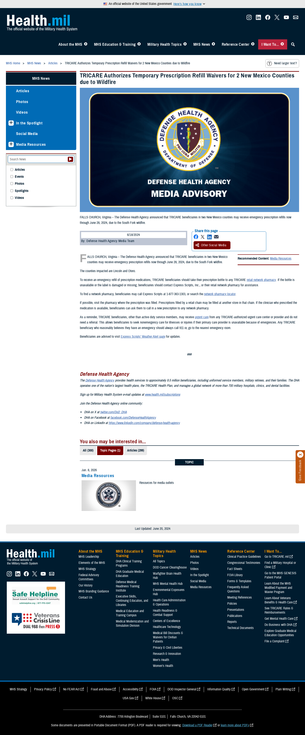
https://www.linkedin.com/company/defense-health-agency (144, 423)
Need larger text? (282, 63)
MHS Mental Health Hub (168, 584)
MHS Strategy (87, 569)
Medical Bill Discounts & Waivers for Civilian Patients (168, 637)
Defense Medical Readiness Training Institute (127, 586)
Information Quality (219, 689)
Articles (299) (135, 450)
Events (19, 177)
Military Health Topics (164, 44)
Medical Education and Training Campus (130, 613)
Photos (22, 101)
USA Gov (128, 698)
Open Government (253, 689)
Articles (22, 90)
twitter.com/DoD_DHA (113, 412)
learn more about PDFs (235, 725)
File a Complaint (274, 641)
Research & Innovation (167, 654)
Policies (232, 603)
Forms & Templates (239, 581)
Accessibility (131, 689)
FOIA (153, 689)
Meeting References (239, 597)
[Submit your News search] (70, 159)
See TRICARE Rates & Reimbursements (279, 610)
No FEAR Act (71, 689)
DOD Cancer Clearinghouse (170, 567)
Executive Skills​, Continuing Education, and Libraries (132, 600)
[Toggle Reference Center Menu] (252, 44)
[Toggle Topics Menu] (185, 44)
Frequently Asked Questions (238, 589)
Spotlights (21, 191)
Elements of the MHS (92, 563)
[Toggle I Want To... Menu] (282, 44)
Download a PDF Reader (197, 725)
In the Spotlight (29, 123)
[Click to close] (300, 454)
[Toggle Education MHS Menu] (139, 44)
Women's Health (163, 666)
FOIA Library (235, 575)
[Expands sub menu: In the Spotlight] (11, 123)
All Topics (159, 561)
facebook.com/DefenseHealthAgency (133, 418)
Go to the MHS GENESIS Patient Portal (280, 575)
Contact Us (85, 597)
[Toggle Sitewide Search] (293, 44)
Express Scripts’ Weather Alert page (143, 336)
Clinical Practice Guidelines (244, 557)
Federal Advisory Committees (89, 577)
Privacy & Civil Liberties (167, 648)
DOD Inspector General (182, 689)
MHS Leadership (89, 557)
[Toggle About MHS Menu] (85, 44)
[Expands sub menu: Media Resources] (11, 144)
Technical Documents (240, 628)
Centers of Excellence (166, 621)
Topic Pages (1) (110, 450)
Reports (232, 622)
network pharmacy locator (219, 294)
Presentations (235, 610)
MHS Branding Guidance (94, 591)
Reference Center (236, 44)
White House (153, 698)
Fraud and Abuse (101, 689)
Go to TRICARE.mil (277, 557)
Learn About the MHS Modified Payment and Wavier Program (278, 587)
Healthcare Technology (167, 627)
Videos (22, 112)
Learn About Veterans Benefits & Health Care (279, 600)
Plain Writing (283, 689)
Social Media (27, 133)
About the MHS (70, 44)
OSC (175, 698)
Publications (234, 616)
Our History (86, 585)
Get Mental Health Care (279, 619)
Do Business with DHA (279, 625)
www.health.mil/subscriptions (162, 394)
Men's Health (161, 660)
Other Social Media (210, 245)
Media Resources (280, 258)
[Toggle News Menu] (213, 44)
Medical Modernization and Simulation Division (132, 623)
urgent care (202, 317)
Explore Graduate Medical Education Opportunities (280, 633)
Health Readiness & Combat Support (165, 612)
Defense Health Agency (99, 380)
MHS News (201, 44)
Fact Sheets (234, 569)
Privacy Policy (43, 689)
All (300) (88, 450)
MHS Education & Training (115, 44)
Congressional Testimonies (243, 563)
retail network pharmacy (261, 280)
